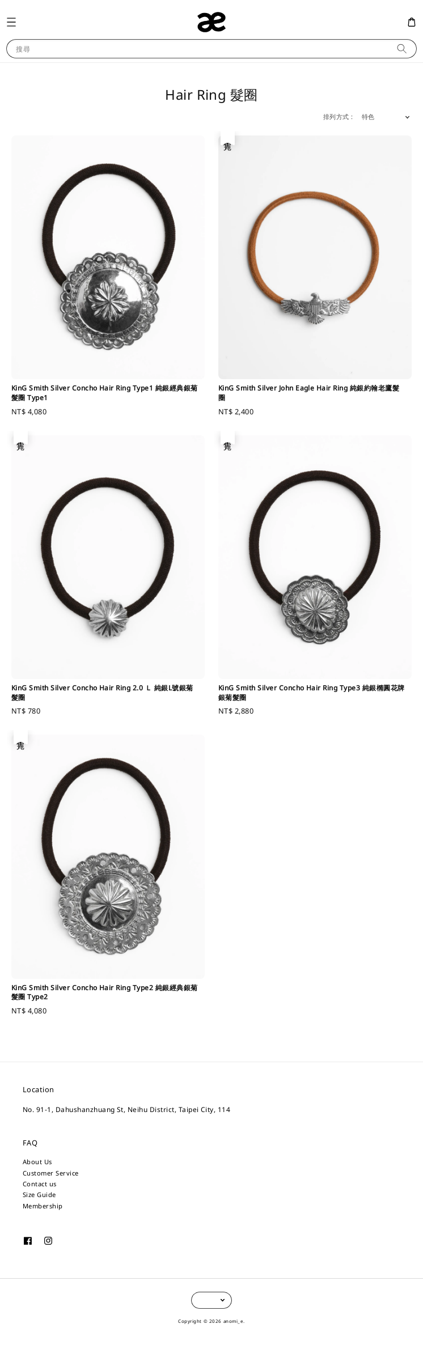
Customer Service (51, 1173)
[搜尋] (401, 48)
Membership (43, 1206)
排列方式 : (338, 116)
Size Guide (39, 1194)
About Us (37, 1161)
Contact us (40, 1183)
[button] (11, 22)
